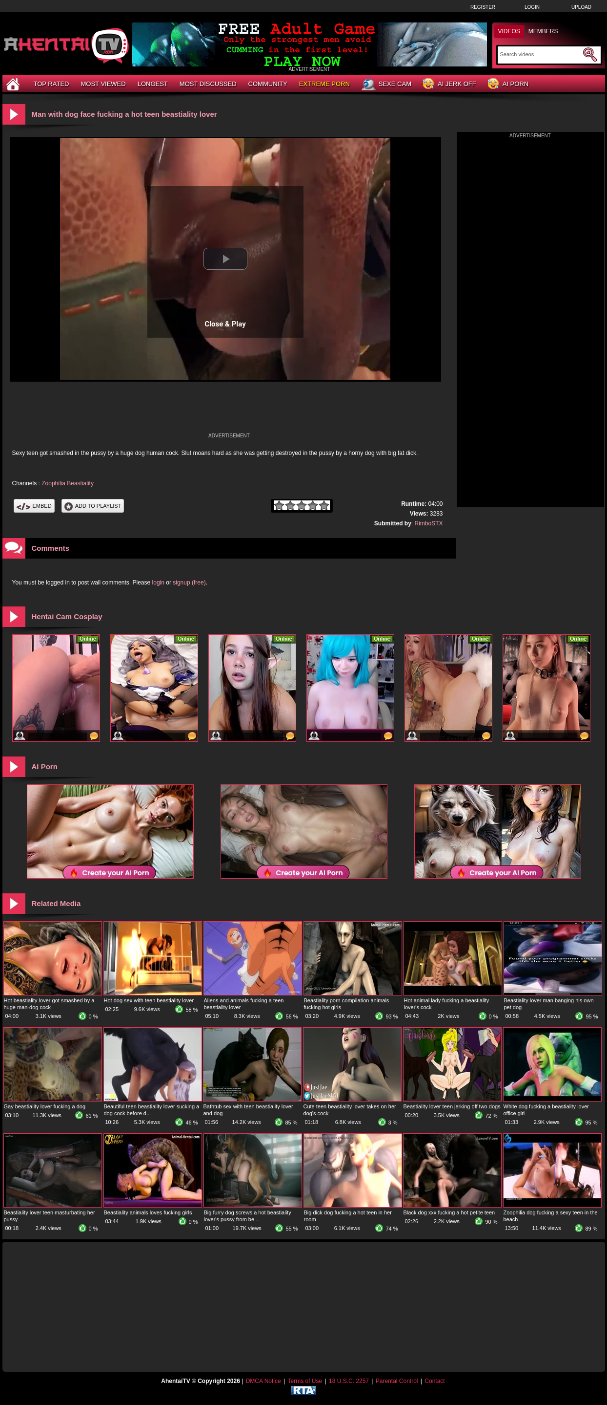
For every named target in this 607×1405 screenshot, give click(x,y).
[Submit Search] (590, 54)
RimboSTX (428, 523)
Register (482, 7)
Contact (435, 1381)
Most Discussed (208, 83)
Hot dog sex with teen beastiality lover (149, 1000)
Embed (34, 506)
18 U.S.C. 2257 (349, 1381)
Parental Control (397, 1381)
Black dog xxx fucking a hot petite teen (449, 1212)
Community (267, 83)
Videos (509, 31)
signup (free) (189, 582)
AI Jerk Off (449, 84)
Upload (581, 7)
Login (532, 7)
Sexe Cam (386, 84)
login (158, 582)
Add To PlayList (92, 506)
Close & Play (225, 324)
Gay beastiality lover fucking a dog (45, 1106)
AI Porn (508, 84)
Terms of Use (304, 1381)
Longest (153, 83)
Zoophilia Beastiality (67, 483)
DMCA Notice (263, 1381)
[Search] (540, 54)
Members (543, 31)
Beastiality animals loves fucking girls (148, 1212)
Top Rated (51, 83)
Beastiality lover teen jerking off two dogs (452, 1106)
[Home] (14, 84)
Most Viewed (103, 83)
